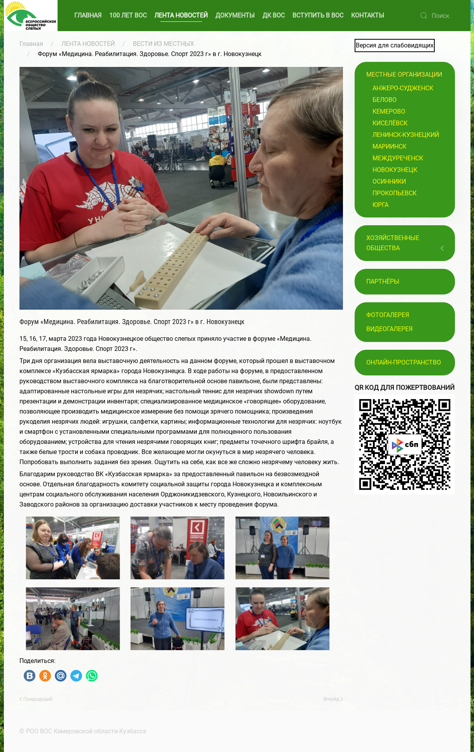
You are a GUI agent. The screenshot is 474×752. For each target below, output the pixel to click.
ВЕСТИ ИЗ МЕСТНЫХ (163, 43)
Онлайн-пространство (403, 362)
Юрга (380, 205)
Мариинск (389, 146)
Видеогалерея (389, 329)
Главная (31, 43)
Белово (385, 99)
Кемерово (389, 111)
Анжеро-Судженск (403, 88)
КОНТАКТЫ (367, 15)
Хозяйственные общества (392, 243)
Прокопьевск (394, 193)
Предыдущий (35, 699)
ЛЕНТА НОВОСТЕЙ (181, 15)
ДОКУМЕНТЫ (235, 15)
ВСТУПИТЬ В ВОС (317, 15)
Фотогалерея (387, 315)
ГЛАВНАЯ (87, 15)
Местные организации (404, 74)
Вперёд (333, 699)
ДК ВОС (273, 15)
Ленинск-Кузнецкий (406, 134)
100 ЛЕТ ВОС (128, 15)
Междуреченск (398, 158)
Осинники (389, 181)
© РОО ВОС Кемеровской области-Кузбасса (81, 731)
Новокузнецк (395, 170)
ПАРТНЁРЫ (382, 281)
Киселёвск (390, 123)
